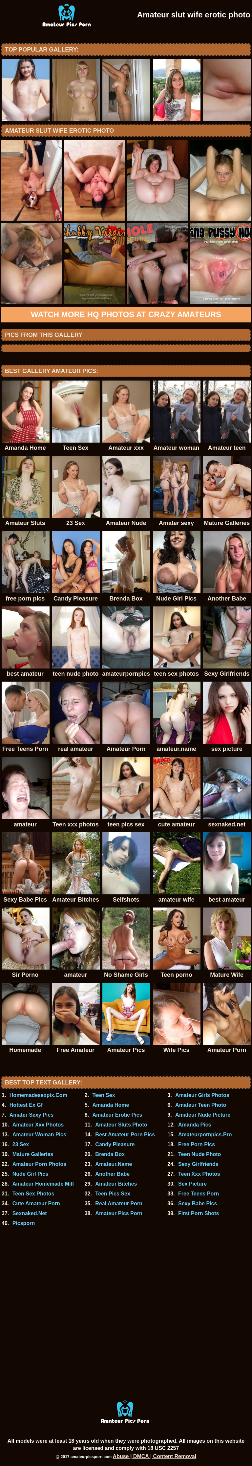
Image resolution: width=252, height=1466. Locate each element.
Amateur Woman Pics (39, 1134)
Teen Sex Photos (33, 1193)
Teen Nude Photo (199, 1154)
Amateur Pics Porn (118, 1213)
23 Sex (20, 1144)
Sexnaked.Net (29, 1213)
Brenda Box (110, 1154)
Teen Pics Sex (112, 1193)
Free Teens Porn (198, 1193)
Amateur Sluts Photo (121, 1124)
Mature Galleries (32, 1154)
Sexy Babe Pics (197, 1203)
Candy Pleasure (115, 1144)
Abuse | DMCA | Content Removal (155, 1456)
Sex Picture (192, 1184)
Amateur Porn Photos (39, 1164)
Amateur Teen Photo (200, 1105)
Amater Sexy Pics (31, 1115)
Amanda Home (110, 1105)
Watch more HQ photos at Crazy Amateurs (126, 314)
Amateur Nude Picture (202, 1115)
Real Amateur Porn (118, 1203)
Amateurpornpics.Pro (205, 1134)
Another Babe (112, 1174)
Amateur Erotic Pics (117, 1115)
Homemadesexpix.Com (38, 1095)
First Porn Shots (198, 1213)
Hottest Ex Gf (26, 1105)
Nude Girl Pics (30, 1174)
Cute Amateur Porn (36, 1203)
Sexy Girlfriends (198, 1164)
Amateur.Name (113, 1164)
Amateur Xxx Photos (38, 1124)
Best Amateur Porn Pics (125, 1134)
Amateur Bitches (116, 1184)
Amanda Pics (194, 1124)
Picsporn (23, 1223)
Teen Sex (103, 1095)
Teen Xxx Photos (199, 1174)
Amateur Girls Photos (202, 1095)
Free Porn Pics (196, 1144)
